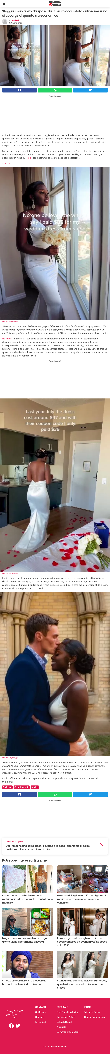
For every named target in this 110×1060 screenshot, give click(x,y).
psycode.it (40, 1021)
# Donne (7, 787)
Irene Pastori (16, 20)
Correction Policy (66, 1017)
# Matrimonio (21, 787)
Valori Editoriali (64, 1021)
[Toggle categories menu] (4, 3)
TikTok (29, 157)
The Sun (8, 163)
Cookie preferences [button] (94, 1017)
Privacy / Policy (92, 1012)
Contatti (39, 1017)
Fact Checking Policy (67, 1012)
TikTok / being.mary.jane (10, 321)
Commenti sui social (68, 1031)
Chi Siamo (40, 1012)
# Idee (34, 787)
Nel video (7, 338)
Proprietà (61, 1026)
